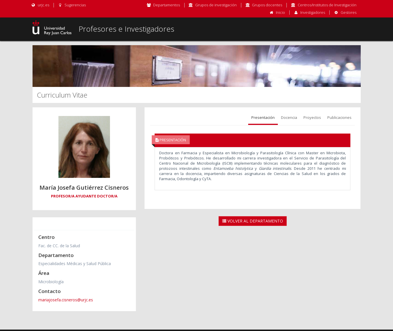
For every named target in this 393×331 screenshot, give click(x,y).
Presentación (263, 117)
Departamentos (166, 4)
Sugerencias (72, 4)
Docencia (289, 117)
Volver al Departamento (252, 221)
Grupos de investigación (216, 4)
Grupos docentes (267, 4)
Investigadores (312, 12)
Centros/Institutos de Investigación (327, 4)
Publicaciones (339, 117)
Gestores (348, 12)
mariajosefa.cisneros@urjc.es (65, 300)
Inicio (280, 12)
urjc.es (40, 4)
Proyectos (312, 117)
